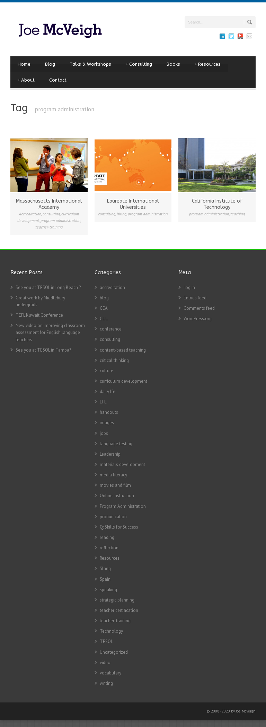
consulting (51, 213)
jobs (104, 433)
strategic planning (117, 600)
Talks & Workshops (90, 64)
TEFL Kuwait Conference (39, 315)
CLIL (104, 318)
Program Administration (123, 506)
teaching (237, 213)
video (105, 662)
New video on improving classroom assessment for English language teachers (50, 332)
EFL (103, 402)
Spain (105, 579)
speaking (108, 590)
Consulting (139, 64)
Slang (105, 568)
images (107, 423)
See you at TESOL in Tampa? (43, 350)
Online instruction (117, 495)
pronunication (113, 517)
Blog (50, 64)
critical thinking (114, 360)
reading (107, 537)
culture (106, 371)
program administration (60, 220)
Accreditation (30, 213)
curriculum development (123, 381)
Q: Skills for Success (119, 527)
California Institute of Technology (217, 204)
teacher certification (119, 610)
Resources (208, 64)
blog (104, 298)
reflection (109, 548)
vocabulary (110, 673)
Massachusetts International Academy (49, 204)
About (26, 80)
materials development (122, 464)
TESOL (106, 641)
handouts (109, 412)
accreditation (112, 287)
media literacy (113, 475)
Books (173, 64)
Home (24, 64)
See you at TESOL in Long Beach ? (48, 287)
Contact (57, 80)
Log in (189, 287)
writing (106, 683)
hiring (121, 213)
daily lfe (107, 391)
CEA (104, 308)
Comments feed (199, 308)
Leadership (110, 454)
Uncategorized (114, 652)
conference (111, 329)
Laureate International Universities (133, 204)
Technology (111, 631)
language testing (116, 444)
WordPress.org (198, 318)
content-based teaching (123, 350)
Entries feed (195, 298)
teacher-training (49, 227)
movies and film (115, 485)
